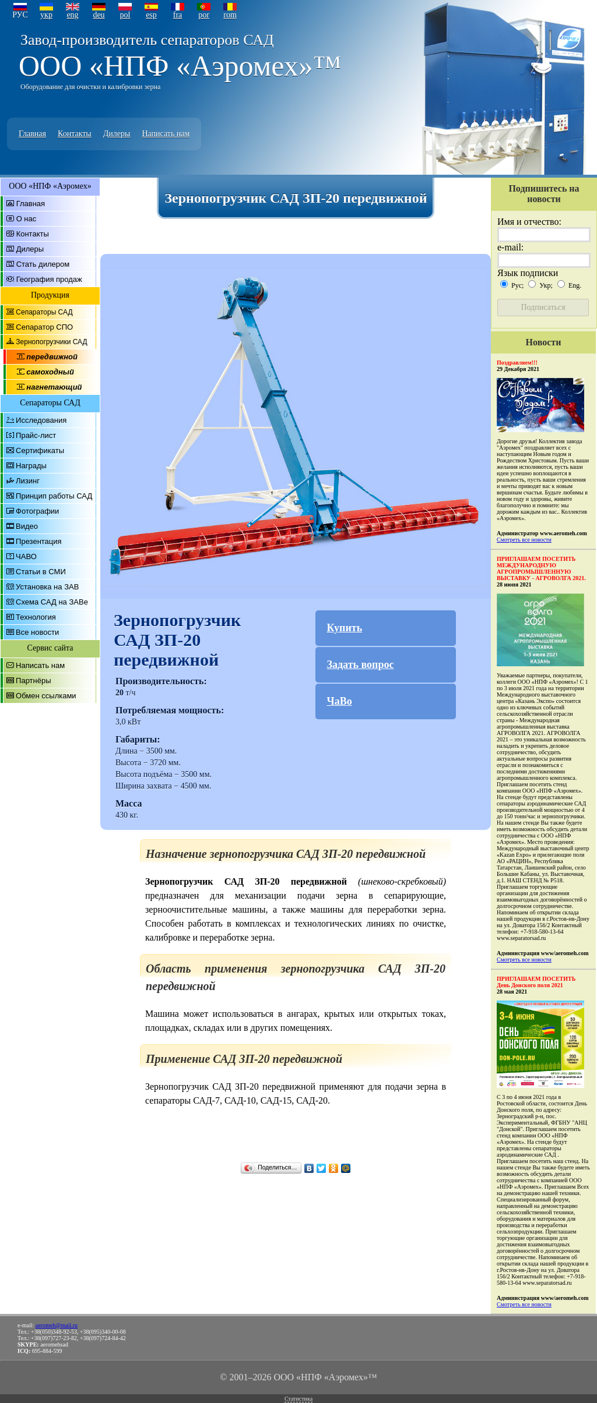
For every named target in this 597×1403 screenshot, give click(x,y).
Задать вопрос (360, 664)
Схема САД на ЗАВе (52, 602)
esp (151, 14)
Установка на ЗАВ (47, 586)
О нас (26, 218)
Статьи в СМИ (41, 571)
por (203, 14)
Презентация (39, 541)
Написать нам (165, 133)
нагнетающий (54, 387)
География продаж (49, 279)
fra (177, 14)
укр (46, 14)
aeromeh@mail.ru (57, 1325)
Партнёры (33, 680)
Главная (32, 133)
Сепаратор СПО (44, 327)
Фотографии (37, 511)
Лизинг (28, 480)
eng (72, 14)
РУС (20, 14)
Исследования (41, 420)
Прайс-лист (36, 435)
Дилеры (117, 133)
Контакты (75, 133)
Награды (31, 465)
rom (230, 14)
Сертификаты (40, 450)
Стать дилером (43, 264)
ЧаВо (339, 701)
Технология (36, 617)
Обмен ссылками (46, 695)
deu (98, 14)
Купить (345, 628)
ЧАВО (26, 556)
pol (125, 14)
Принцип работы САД (54, 496)
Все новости (37, 632)
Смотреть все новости (524, 539)
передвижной (52, 356)
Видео (27, 526)
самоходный (49, 371)
